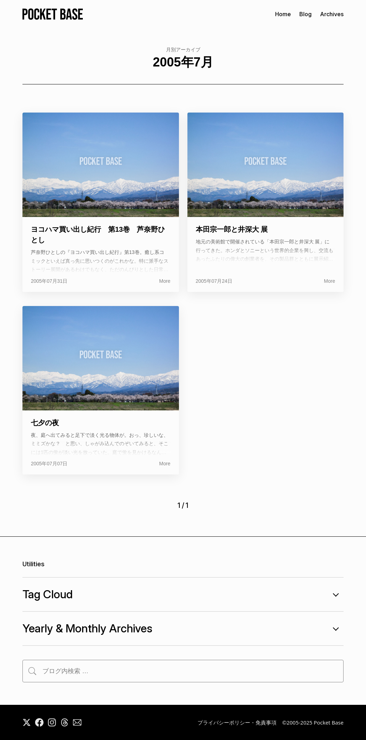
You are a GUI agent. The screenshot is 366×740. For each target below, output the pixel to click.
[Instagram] (52, 722)
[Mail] (77, 722)
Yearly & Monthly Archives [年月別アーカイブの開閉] (183, 628)
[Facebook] (39, 722)
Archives (332, 14)
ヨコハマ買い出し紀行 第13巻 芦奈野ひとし (98, 234)
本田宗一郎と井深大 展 (232, 229)
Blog (305, 14)
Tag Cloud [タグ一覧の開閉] (183, 594)
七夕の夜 (45, 423)
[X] (26, 722)
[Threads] (64, 722)
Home (283, 14)
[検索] (32, 671)
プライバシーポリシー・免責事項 (237, 722)
